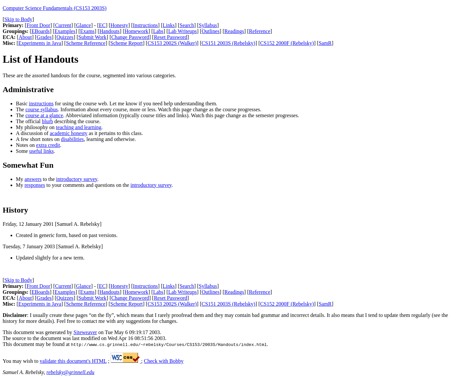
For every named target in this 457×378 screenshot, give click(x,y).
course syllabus (41, 109)
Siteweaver (85, 332)
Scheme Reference (85, 43)
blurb (47, 121)
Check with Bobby (164, 361)
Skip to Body (18, 19)
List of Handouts (40, 59)
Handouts (109, 31)
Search (187, 25)
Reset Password (170, 37)
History (15, 210)
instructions (41, 103)
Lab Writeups (182, 31)
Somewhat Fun (28, 165)
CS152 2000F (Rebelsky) (287, 43)
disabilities (72, 139)
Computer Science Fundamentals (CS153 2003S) (55, 8)
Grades (44, 37)
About (25, 37)
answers (33, 179)
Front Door (38, 25)
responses (34, 185)
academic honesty (69, 133)
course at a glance (44, 115)
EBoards (40, 31)
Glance (83, 25)
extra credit (48, 145)
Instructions (145, 25)
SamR (325, 43)
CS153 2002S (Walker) (172, 43)
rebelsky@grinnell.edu (70, 372)
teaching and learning (78, 127)
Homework (136, 31)
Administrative (28, 89)
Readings (234, 31)
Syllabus (208, 25)
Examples (64, 31)
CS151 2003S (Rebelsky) (229, 43)
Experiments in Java (39, 43)
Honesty (119, 25)
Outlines (211, 31)
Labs (158, 31)
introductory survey (76, 179)
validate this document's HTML (73, 361)
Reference (259, 31)
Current (63, 25)
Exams (87, 31)
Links (169, 25)
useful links (41, 151)
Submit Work (92, 37)
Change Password (130, 37)
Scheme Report (126, 43)
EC (102, 25)
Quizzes (65, 37)
